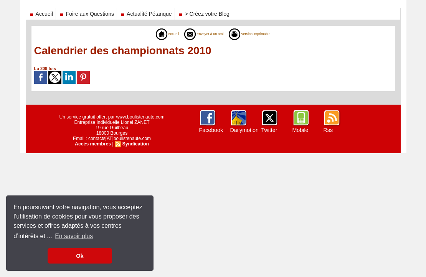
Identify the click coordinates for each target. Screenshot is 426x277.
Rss (328, 130)
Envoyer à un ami (201, 34)
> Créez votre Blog (204, 14)
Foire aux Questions (86, 14)
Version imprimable (256, 34)
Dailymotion (244, 130)
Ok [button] (79, 256)
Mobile (300, 130)
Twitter (269, 130)
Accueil (41, 14)
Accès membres (93, 144)
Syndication (135, 144)
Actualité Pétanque (146, 14)
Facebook (211, 130)
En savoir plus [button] (74, 236)
